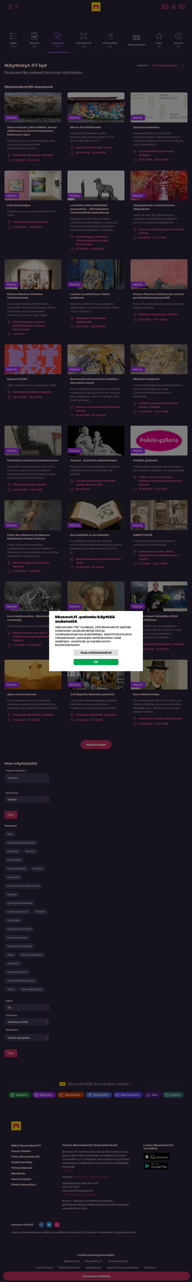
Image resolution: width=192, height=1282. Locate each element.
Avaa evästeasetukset (96, 652)
